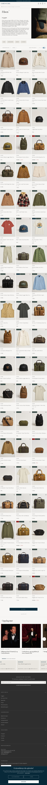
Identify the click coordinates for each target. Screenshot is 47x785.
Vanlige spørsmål (4, 720)
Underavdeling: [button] (6, 47)
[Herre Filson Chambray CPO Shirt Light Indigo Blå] (39, 282)
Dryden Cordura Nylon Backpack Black (39, 433)
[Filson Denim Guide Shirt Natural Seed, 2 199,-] (23, 341)
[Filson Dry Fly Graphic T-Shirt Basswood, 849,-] (39, 230)
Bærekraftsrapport (4, 707)
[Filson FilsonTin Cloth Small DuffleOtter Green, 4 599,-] (23, 451)
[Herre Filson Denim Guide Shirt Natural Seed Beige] (23, 338)
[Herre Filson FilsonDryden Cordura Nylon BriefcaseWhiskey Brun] (7, 116)
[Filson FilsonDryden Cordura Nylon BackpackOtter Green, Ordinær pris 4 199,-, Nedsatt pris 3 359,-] (23, 147)
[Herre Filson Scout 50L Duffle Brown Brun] (39, 338)
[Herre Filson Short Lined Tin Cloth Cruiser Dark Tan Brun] (23, 116)
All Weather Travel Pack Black (7, 488)
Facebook (3, 736)
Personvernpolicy (4, 704)
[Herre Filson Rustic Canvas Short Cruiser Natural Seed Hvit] (39, 59)
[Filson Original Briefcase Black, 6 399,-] (7, 396)
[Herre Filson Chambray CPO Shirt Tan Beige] (7, 59)
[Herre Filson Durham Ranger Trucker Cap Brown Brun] (23, 59)
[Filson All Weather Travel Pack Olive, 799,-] (23, 424)
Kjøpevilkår (3, 700)
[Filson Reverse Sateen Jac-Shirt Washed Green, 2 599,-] (39, 258)
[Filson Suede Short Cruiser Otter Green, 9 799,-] (39, 91)
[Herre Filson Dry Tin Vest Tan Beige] (7, 310)
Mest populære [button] (33, 47)
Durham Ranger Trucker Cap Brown (22, 72)
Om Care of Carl (4, 698)
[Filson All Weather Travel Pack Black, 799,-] (7, 479)
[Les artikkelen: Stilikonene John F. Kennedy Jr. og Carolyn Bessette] (10, 639)
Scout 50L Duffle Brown (37, 350)
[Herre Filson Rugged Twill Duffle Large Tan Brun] (39, 558)
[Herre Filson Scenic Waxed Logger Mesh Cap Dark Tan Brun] (7, 144)
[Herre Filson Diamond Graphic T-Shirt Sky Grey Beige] (39, 392)
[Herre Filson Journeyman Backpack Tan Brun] (7, 338)
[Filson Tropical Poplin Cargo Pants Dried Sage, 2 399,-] (7, 258)
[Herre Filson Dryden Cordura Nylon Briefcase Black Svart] (7, 282)
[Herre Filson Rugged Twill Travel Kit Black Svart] (39, 530)
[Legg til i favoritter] (14, 51)
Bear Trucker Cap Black (5, 378)
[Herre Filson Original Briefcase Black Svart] (7, 392)
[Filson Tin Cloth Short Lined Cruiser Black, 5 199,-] (7, 91)
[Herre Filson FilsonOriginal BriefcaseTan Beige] (7, 420)
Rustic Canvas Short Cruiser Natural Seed (38, 72)
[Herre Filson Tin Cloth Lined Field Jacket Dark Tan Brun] (23, 171)
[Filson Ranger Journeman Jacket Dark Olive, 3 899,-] (39, 203)
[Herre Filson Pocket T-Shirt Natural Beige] (23, 475)
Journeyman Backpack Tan (6, 350)
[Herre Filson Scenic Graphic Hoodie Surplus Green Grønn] (7, 530)
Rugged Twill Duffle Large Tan (38, 570)
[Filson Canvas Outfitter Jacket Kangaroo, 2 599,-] (7, 451)
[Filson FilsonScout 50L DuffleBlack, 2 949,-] (23, 506)
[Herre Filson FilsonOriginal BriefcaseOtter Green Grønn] (39, 503)
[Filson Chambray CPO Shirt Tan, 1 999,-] (7, 63)
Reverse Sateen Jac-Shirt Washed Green (37, 267)
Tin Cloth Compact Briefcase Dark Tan (6, 570)
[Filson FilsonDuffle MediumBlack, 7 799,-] (7, 588)
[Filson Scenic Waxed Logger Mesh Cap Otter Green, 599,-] (23, 286)
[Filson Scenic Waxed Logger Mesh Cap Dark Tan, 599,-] (7, 147)
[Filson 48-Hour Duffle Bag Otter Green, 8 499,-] (7, 175)
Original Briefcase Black (5, 405)
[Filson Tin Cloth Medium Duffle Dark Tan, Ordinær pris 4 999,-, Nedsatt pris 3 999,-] (23, 534)
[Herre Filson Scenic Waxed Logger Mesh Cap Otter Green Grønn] (23, 282)
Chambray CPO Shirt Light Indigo (38, 295)
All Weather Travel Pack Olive (22, 433)
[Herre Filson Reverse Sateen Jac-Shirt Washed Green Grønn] (39, 254)
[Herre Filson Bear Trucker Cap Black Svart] (7, 365)
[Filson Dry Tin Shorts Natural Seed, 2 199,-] (39, 175)
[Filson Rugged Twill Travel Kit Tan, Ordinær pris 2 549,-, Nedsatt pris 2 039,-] (39, 588)
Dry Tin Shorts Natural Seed (38, 184)
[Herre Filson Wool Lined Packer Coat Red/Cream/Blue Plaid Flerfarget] (23, 199)
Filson (1, 70)
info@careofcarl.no (7, 751)
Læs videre (27, 773)
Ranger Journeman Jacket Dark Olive (38, 212)
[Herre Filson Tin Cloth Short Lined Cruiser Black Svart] (7, 87)
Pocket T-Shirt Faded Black (22, 322)
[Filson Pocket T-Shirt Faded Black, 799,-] (23, 314)
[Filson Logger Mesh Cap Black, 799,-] (39, 120)
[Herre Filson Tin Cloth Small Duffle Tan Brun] (39, 475)
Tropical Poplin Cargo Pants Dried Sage (6, 267)
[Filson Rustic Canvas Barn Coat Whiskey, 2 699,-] (7, 203)
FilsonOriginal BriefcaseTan (6, 433)
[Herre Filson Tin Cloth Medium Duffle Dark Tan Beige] (23, 530)
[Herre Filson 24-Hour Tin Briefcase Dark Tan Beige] (39, 310)
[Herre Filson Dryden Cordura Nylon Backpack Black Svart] (39, 420)
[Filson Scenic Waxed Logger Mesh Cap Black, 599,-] (23, 369)
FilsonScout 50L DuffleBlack (22, 515)
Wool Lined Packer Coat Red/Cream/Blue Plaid (21, 212)
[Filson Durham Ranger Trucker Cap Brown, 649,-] (23, 63)
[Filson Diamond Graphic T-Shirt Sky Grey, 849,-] (39, 396)
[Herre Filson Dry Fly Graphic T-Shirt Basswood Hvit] (39, 227)
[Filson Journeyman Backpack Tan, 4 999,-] (7, 341)
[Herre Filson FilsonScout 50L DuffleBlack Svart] (23, 503)
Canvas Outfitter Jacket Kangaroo (5, 460)
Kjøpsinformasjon (4, 716)
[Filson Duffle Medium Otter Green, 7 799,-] (23, 258)
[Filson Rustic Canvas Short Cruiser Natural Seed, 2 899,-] (39, 63)
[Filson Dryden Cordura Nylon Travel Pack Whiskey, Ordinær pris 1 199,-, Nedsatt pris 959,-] (39, 451)
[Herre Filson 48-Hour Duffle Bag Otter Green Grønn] (7, 171)
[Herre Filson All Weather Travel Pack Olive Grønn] (23, 420)
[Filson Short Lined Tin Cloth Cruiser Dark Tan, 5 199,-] (23, 120)
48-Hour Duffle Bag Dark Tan (38, 157)
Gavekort (2, 724)
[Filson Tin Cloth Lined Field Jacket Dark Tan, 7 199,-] (23, 175)
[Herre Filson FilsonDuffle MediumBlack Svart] (7, 585)
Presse (2, 702)
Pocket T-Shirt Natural (21, 488)
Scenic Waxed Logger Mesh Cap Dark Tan (7, 157)
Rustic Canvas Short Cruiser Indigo (22, 100)
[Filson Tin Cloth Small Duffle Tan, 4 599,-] (39, 479)
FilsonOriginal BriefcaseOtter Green (38, 515)
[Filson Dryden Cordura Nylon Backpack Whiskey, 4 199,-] (23, 396)
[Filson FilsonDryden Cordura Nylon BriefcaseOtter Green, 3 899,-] (39, 369)
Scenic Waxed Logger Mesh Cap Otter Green (23, 295)
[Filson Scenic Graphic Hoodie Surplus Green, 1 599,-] (7, 534)
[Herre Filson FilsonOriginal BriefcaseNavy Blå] (23, 558)
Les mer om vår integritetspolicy (23, 685)
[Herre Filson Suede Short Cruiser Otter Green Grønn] (39, 87)
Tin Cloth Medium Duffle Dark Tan (22, 542)
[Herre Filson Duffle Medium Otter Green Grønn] (23, 254)
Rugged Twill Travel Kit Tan (38, 597)
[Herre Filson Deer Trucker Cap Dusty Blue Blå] (23, 227)
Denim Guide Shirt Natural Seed (23, 350)
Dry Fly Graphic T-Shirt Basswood (37, 239)
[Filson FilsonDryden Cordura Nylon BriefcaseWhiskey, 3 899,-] (7, 120)
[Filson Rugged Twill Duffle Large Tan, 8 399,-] (39, 561)
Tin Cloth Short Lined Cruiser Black (6, 100)
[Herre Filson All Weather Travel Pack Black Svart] (7, 475)
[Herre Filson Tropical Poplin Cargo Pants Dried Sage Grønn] (7, 254)
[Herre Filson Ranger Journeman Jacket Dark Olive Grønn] (39, 199)
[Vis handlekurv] (43, 3)
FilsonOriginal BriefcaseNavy (22, 570)
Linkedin (2, 740)
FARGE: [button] (15, 47)
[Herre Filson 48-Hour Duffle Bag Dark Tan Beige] (39, 144)
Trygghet (2, 696)
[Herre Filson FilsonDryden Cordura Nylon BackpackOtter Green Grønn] (23, 144)
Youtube (2, 738)
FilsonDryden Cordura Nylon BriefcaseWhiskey (6, 129)
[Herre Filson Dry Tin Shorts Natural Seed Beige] (39, 171)
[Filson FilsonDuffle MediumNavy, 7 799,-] (23, 588)
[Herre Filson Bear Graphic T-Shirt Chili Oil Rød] (7, 227)
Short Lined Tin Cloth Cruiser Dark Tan (22, 129)
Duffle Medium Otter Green (22, 267)
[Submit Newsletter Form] (44, 682)
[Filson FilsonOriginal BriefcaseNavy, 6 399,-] (23, 561)
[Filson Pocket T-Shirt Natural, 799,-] (23, 479)
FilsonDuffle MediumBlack (6, 597)
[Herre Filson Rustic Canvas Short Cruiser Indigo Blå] (23, 87)
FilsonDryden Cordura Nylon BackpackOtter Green (22, 157)
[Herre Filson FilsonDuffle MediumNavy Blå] (23, 585)
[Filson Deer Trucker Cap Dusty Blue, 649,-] (23, 230)
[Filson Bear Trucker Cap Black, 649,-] (7, 369)
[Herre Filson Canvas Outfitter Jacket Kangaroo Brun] (7, 447)
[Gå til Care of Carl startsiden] (5, 3)
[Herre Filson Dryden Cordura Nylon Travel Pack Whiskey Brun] (39, 447)
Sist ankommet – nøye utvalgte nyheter (23, 0)
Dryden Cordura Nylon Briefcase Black (7, 295)
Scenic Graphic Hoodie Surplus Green (7, 542)
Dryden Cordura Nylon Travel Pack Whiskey (38, 460)
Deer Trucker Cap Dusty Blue (22, 239)
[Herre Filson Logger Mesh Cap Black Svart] (39, 116)
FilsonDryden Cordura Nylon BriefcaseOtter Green (38, 378)
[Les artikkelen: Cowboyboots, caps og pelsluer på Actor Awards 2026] (31, 639)
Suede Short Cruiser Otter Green (39, 100)
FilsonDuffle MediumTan (5, 515)
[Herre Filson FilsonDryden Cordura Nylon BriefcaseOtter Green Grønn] (39, 365)
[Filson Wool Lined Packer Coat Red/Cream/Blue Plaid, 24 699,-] (23, 203)
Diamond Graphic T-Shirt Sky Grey (38, 405)
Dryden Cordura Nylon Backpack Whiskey (23, 405)
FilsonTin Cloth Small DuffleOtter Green (21, 460)
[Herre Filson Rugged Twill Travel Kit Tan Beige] (39, 585)
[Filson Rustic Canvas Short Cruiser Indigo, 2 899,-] (23, 91)
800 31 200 (6, 752)
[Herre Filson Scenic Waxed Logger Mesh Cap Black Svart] (23, 365)
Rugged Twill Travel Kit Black (38, 542)
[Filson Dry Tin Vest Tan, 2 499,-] (7, 314)
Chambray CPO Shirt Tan (5, 72)
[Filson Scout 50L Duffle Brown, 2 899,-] (39, 341)
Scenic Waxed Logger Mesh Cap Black (23, 378)
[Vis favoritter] (40, 3)
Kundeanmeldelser (4, 722)
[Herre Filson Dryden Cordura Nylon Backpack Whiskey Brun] (23, 392)
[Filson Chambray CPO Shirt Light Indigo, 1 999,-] (39, 286)
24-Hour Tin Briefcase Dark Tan (39, 322)
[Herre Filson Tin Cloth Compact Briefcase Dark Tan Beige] (7, 558)
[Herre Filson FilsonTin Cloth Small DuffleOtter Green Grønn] (23, 447)
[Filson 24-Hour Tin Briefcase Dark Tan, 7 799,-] (39, 314)
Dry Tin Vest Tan (4, 322)
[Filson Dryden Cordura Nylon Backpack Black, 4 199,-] (39, 424)
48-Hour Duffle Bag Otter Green (7, 184)
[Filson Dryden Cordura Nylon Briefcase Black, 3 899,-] (7, 286)
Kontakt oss (3, 718)
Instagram (3, 733)
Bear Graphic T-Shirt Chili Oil (6, 239)
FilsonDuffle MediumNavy (21, 597)
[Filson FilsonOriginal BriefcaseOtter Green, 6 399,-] (39, 506)
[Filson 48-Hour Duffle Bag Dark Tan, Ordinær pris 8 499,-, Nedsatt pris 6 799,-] (39, 147)
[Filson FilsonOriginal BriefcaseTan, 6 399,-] (7, 424)
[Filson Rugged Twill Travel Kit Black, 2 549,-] (39, 534)
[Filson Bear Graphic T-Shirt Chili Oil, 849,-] (7, 230)
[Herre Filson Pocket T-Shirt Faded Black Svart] (23, 310)
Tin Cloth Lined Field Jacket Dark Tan (22, 184)
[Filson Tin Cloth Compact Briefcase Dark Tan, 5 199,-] (7, 561)
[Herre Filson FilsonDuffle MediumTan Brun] (7, 503)
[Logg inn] (38, 3)
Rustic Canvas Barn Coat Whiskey (5, 212)
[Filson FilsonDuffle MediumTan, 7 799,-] (7, 506)
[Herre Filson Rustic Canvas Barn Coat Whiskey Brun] (7, 199)
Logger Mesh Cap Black (37, 129)
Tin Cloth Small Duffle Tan (38, 488)
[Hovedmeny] (45, 4)
